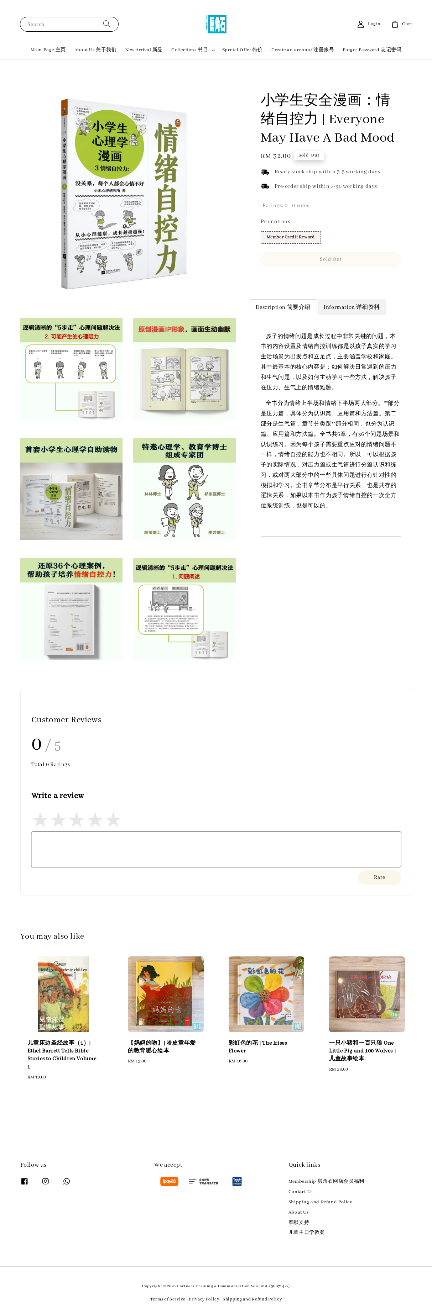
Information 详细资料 (352, 307)
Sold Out (331, 259)
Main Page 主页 (48, 50)
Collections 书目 (189, 50)
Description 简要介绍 (283, 307)
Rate (379, 877)
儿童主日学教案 (306, 1233)
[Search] (106, 24)
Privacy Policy (204, 1299)
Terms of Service (168, 1299)
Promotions (275, 221)
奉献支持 (298, 1223)
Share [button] (272, 280)
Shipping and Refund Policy (320, 1202)
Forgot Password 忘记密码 (372, 50)
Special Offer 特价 (242, 50)
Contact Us (300, 1192)
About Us (298, 1212)
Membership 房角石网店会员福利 (326, 1181)
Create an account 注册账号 (302, 50)
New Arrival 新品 (144, 50)
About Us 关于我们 (95, 50)
